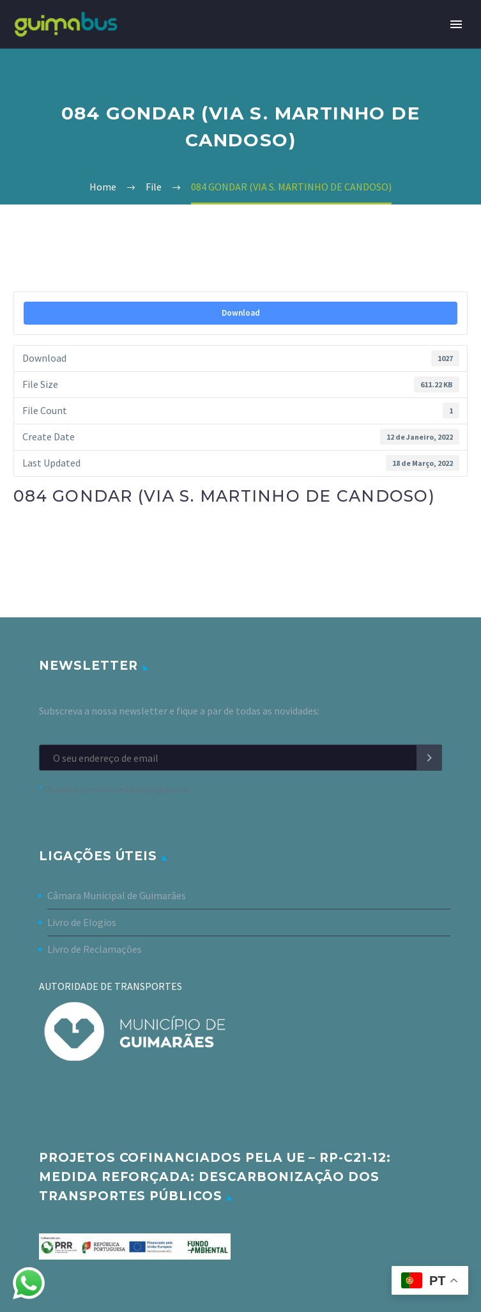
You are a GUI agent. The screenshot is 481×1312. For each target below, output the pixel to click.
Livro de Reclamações (94, 949)
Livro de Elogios (81, 922)
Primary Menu (456, 24)
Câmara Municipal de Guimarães (116, 895)
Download (241, 312)
